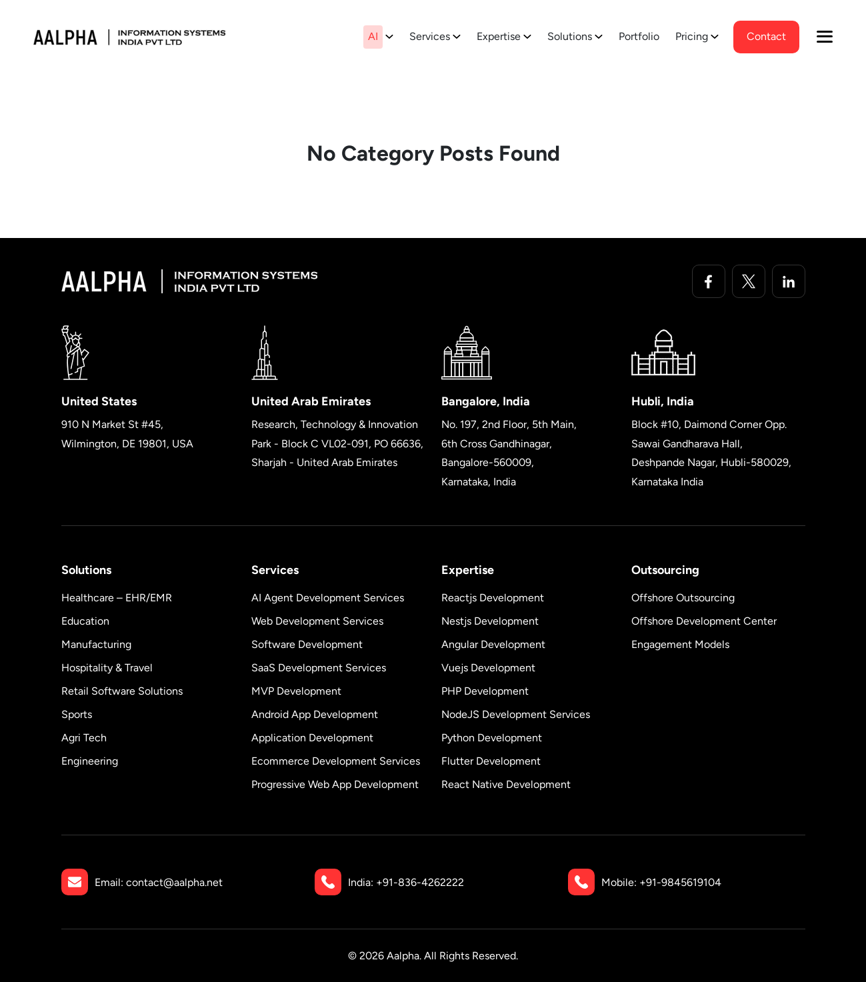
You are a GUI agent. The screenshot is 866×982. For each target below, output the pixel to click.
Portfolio (639, 36)
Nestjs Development (490, 621)
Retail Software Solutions (122, 691)
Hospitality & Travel (107, 667)
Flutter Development (491, 761)
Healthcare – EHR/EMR (116, 597)
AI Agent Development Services (327, 597)
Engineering (89, 761)
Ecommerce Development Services (335, 761)
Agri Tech (84, 737)
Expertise (499, 36)
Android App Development (314, 714)
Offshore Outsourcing (683, 597)
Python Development (491, 737)
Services (429, 36)
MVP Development (296, 691)
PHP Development (485, 691)
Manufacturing (96, 644)
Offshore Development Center (704, 621)
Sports (76, 714)
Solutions (569, 36)
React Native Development (506, 784)
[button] (825, 37)
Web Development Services (317, 621)
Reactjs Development (492, 597)
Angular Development (493, 644)
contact (766, 36)
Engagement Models (680, 644)
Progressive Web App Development (335, 784)
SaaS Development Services (318, 667)
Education (85, 621)
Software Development (307, 644)
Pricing (691, 36)
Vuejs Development (488, 667)
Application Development (312, 737)
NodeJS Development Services (515, 714)
